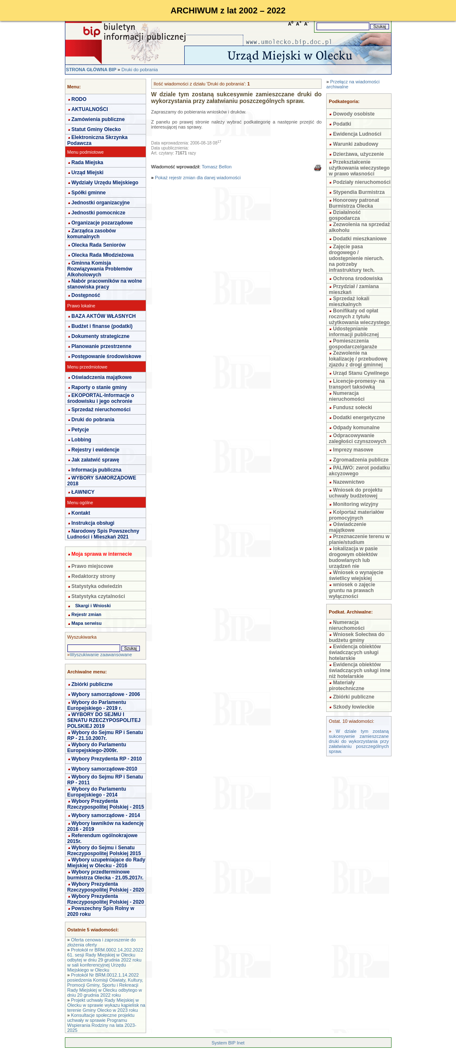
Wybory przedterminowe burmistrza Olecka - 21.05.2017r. (105, 875)
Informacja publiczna (96, 470)
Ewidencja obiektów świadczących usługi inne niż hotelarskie (359, 670)
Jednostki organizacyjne (101, 203)
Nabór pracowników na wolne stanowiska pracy (104, 284)
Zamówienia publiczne (98, 119)
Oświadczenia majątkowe (102, 377)
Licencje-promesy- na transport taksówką (356, 384)
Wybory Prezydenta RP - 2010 (107, 759)
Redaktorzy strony (94, 576)
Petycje (80, 430)
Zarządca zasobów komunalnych (91, 234)
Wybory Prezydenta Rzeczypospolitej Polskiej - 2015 (105, 804)
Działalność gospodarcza (345, 215)
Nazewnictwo (348, 482)
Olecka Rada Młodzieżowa (103, 255)
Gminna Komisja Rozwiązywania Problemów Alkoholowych (99, 269)
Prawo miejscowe (92, 566)
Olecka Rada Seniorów (99, 245)
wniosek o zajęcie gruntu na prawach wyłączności (352, 590)
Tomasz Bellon (217, 166)
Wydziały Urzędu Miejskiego (105, 183)
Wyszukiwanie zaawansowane (101, 654)
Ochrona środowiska (358, 278)
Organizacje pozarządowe (102, 223)
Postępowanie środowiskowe (107, 356)
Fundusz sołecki (352, 407)
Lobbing (81, 440)
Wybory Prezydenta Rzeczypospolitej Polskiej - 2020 (105, 887)
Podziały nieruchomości (361, 182)
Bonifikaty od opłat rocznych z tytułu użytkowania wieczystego (359, 316)
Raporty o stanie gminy (99, 387)
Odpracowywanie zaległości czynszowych (357, 438)
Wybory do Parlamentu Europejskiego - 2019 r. (96, 705)
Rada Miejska (87, 162)
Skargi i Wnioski (93, 605)
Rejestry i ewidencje (96, 450)
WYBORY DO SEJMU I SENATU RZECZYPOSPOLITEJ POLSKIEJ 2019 (104, 720)
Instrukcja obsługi (93, 523)
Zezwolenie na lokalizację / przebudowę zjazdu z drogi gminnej (358, 359)
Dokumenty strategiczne (101, 336)
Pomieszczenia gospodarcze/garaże (353, 344)
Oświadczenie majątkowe (347, 527)
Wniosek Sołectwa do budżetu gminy (356, 637)
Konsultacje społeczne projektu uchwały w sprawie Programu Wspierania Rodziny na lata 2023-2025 (102, 1023)
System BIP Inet (228, 1042)
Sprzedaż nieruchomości (101, 409)
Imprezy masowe (353, 450)
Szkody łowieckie (353, 707)
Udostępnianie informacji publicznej (354, 332)
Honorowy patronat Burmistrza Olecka (354, 203)
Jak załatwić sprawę (95, 460)
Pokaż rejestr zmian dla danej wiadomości (198, 177)
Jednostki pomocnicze (99, 213)
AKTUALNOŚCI (90, 109)
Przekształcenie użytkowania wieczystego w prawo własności (359, 168)
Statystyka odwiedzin (97, 586)
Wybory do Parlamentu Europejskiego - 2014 (96, 792)
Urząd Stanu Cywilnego (361, 373)
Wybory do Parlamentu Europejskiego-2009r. (96, 747)
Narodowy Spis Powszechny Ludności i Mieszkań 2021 (103, 534)
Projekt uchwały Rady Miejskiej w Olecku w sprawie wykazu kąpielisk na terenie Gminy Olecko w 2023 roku (106, 1005)
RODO (79, 99)
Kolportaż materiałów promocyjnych (356, 515)
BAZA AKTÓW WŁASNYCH (104, 316)
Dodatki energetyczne (359, 417)
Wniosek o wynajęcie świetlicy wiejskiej (356, 575)
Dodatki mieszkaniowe (359, 239)
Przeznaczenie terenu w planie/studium (359, 539)
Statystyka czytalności (98, 596)
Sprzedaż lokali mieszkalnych (349, 301)
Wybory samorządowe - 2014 (106, 815)
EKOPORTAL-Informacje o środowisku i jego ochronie (100, 398)
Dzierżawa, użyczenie (358, 154)
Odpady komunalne (356, 428)
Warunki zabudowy (355, 144)
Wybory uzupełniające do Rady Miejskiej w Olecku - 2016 (106, 863)
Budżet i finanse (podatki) (102, 326)
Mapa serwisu (87, 623)
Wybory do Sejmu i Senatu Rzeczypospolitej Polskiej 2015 (104, 850)
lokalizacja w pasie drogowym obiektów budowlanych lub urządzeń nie (353, 557)
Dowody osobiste (353, 114)
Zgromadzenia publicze (361, 460)
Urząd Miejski (88, 172)
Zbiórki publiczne (92, 684)
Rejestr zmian (87, 614)
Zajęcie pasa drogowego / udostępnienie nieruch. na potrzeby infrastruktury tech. (356, 258)
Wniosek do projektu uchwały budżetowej (355, 493)
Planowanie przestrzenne (101, 346)
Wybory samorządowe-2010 (104, 769)
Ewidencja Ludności (357, 134)
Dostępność (86, 295)
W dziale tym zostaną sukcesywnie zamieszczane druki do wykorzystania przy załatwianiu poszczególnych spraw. (359, 741)
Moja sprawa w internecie (102, 554)
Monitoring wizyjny (355, 504)
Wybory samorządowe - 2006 (106, 694)
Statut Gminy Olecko (96, 129)
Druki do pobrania (139, 69)
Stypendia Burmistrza (358, 192)
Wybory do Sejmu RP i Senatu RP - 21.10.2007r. (105, 735)
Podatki (342, 124)
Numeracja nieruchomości (346, 396)
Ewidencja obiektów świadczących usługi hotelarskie (355, 652)
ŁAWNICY (83, 492)
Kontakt (81, 513)
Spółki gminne (89, 193)
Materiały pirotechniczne (346, 685)
